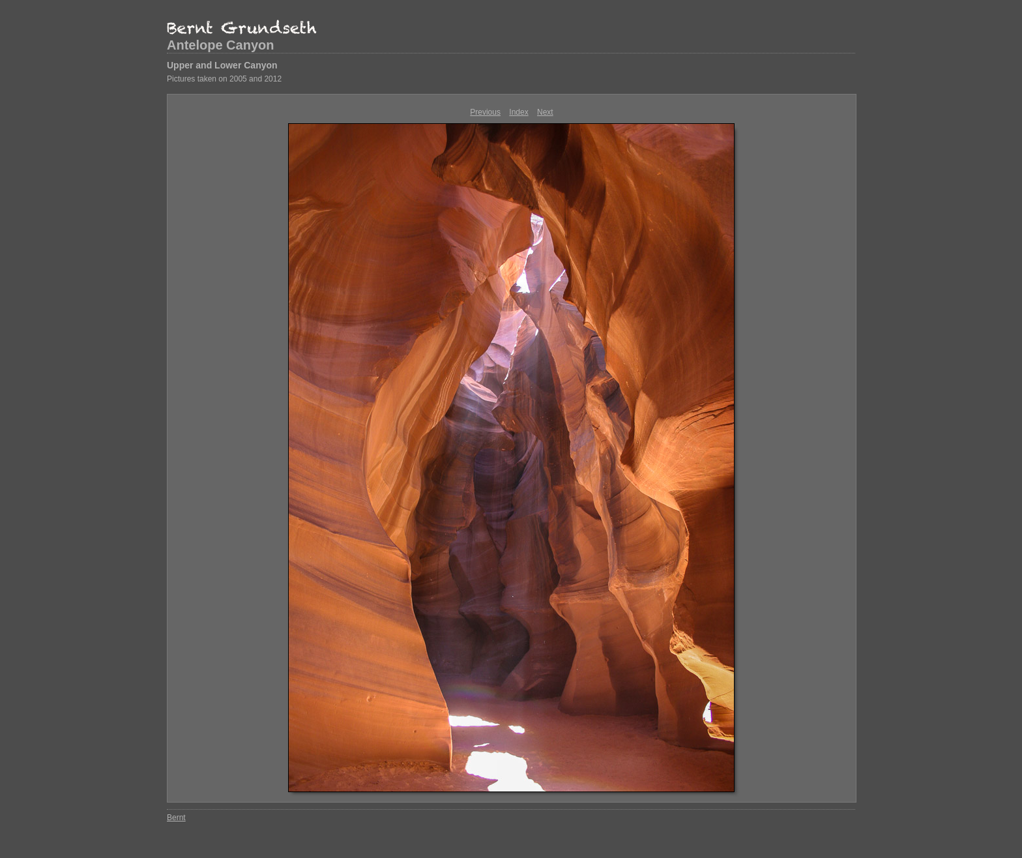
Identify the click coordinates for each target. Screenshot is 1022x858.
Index (518, 112)
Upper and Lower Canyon (222, 65)
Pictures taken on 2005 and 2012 (224, 78)
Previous (485, 112)
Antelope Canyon (220, 45)
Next (545, 112)
